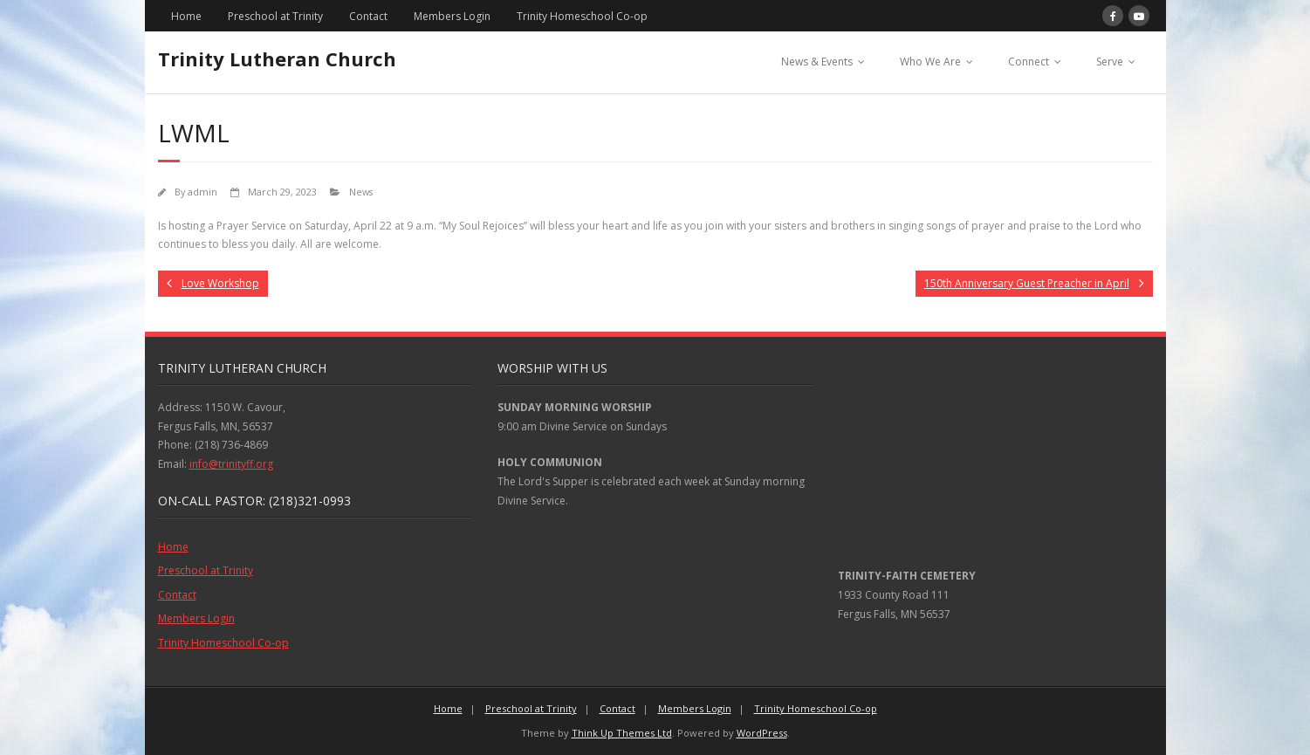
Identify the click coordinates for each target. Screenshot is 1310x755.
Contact (368, 16)
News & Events (817, 61)
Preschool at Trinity (275, 16)
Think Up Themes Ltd (622, 732)
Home (186, 16)
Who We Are (930, 61)
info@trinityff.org (231, 463)
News (361, 191)
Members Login (452, 16)
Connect (1028, 61)
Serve (1109, 61)
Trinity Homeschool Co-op (582, 16)
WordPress (762, 732)
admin (202, 191)
